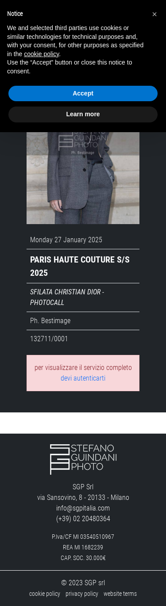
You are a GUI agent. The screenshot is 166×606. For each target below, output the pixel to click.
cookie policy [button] (41, 53)
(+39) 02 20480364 (83, 519)
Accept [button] (83, 93)
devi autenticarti (83, 378)
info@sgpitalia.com (83, 508)
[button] (154, 14)
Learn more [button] (83, 114)
